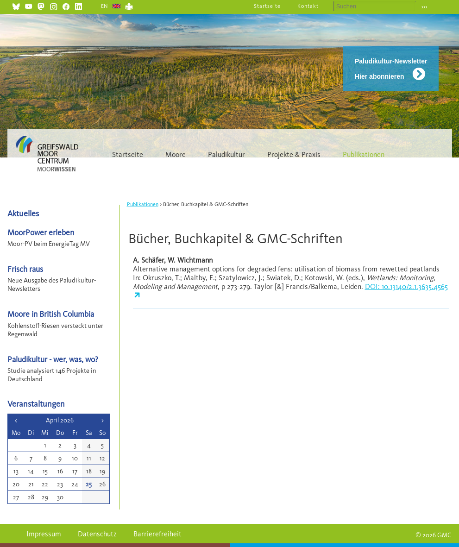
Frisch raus (25, 269)
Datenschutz (97, 533)
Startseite (267, 6)
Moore (175, 154)
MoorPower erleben (40, 232)
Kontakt (308, 6)
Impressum (43, 533)
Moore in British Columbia (50, 314)
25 (89, 484)
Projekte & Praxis (294, 154)
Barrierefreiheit (157, 533)
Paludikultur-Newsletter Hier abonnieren (391, 68)
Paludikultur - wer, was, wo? (52, 359)
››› (424, 6)
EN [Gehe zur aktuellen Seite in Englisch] (105, 6)
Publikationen (363, 154)
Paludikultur (226, 154)
